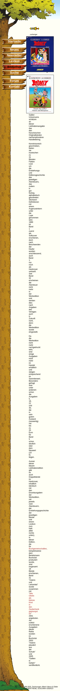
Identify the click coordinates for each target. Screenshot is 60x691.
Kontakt (14, 86)
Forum (14, 80)
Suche (14, 72)
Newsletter (14, 55)
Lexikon (14, 61)
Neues (14, 49)
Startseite (14, 41)
